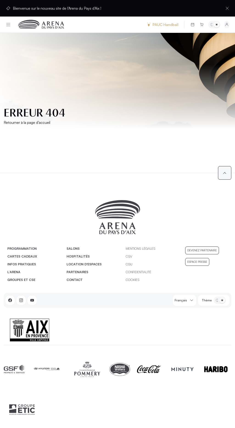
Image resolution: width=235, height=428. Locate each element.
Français (184, 300)
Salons (73, 248)
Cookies (133, 280)
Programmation (22, 248)
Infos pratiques (21, 264)
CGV (129, 256)
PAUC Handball (162, 24)
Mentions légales (140, 248)
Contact (75, 280)
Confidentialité (138, 272)
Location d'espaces (84, 264)
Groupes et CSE (21, 280)
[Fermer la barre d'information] (227, 8)
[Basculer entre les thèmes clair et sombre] (214, 24)
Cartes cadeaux (22, 256)
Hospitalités (78, 256)
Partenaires (77, 272)
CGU (129, 264)
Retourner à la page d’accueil (27, 122)
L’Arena (13, 272)
